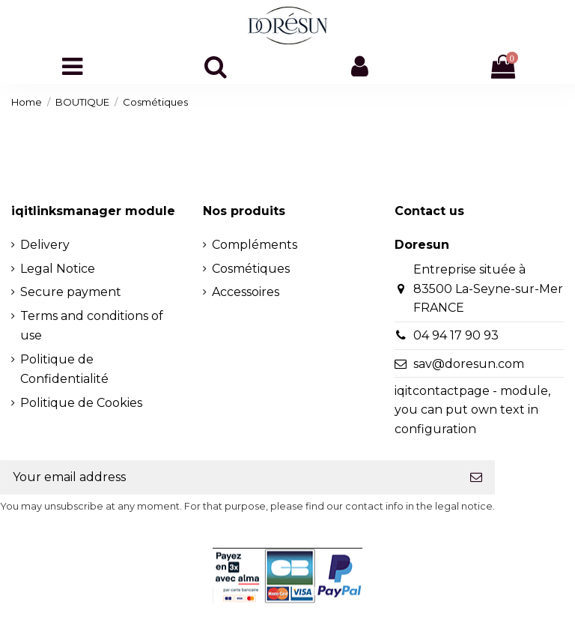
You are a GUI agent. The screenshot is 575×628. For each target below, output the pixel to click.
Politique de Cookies (81, 403)
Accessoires (245, 292)
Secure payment (70, 292)
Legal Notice (57, 269)
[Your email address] (229, 477)
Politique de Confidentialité (64, 369)
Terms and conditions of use (91, 325)
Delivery (45, 245)
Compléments (254, 245)
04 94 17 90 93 (456, 335)
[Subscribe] (476, 477)
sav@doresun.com (468, 364)
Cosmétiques (251, 269)
